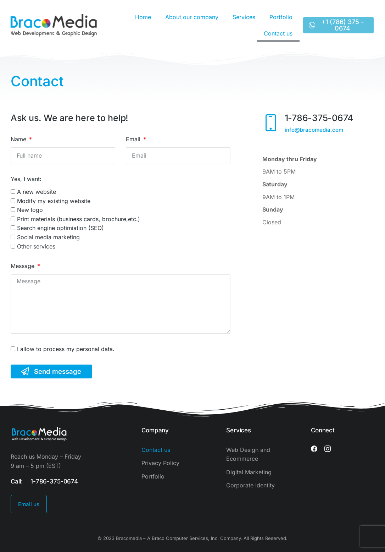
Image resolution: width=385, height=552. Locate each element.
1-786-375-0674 (319, 118)
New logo (30, 209)
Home (143, 17)
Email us (28, 504)
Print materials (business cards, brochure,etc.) (78, 219)
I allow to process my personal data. (66, 348)
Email (134, 139)
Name (19, 139)
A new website (36, 191)
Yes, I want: (26, 178)
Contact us (278, 33)
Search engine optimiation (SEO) (60, 227)
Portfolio (280, 17)
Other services (36, 246)
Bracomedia (129, 538)
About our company (191, 17)
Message (23, 265)
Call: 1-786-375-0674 (44, 481)
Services (244, 17)
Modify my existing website (53, 200)
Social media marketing (48, 237)
